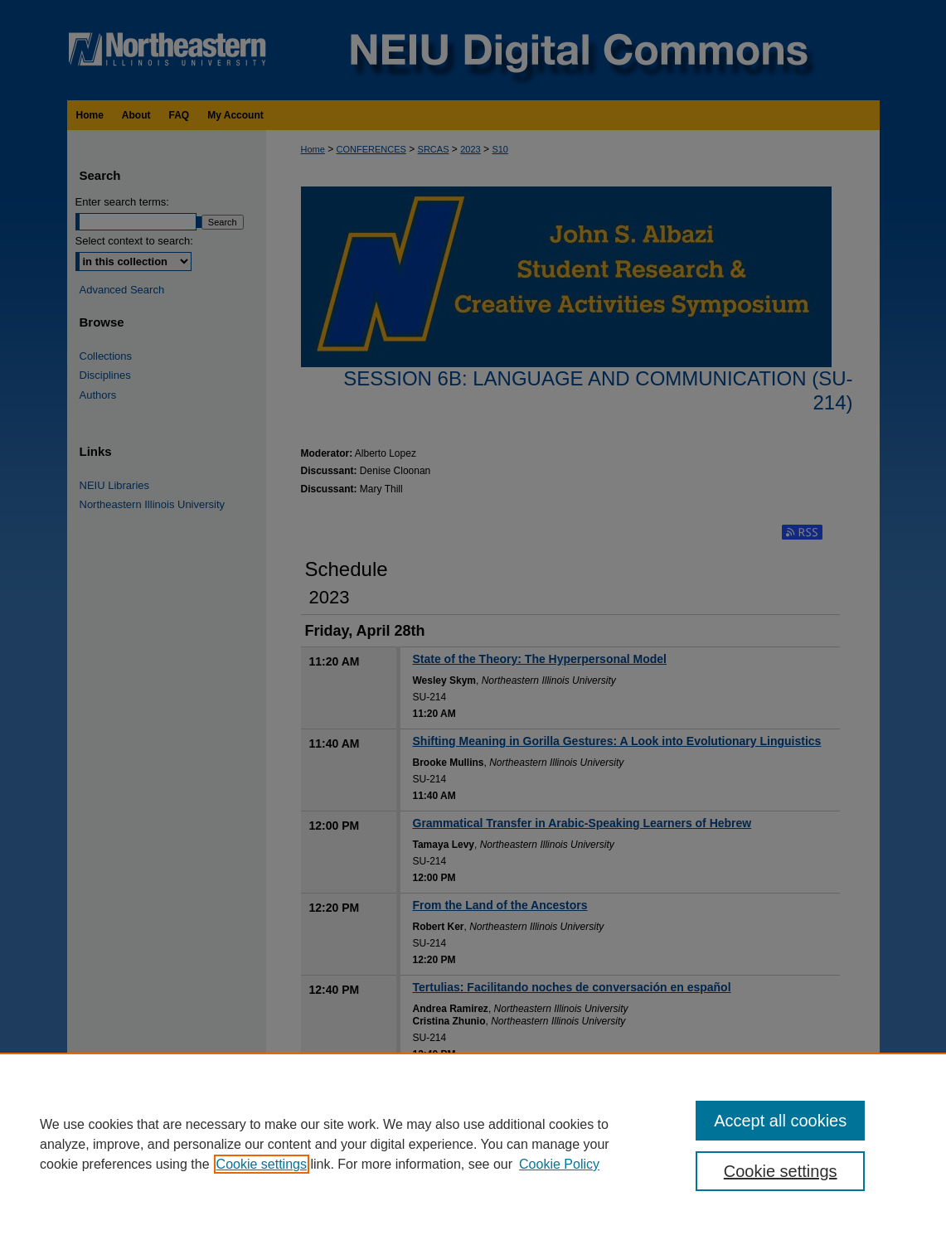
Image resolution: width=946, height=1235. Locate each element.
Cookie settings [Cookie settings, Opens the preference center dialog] (780, 1171)
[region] (473, 1144)
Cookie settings (261, 1164)
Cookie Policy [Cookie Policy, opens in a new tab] (559, 1164)
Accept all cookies (780, 1121)
